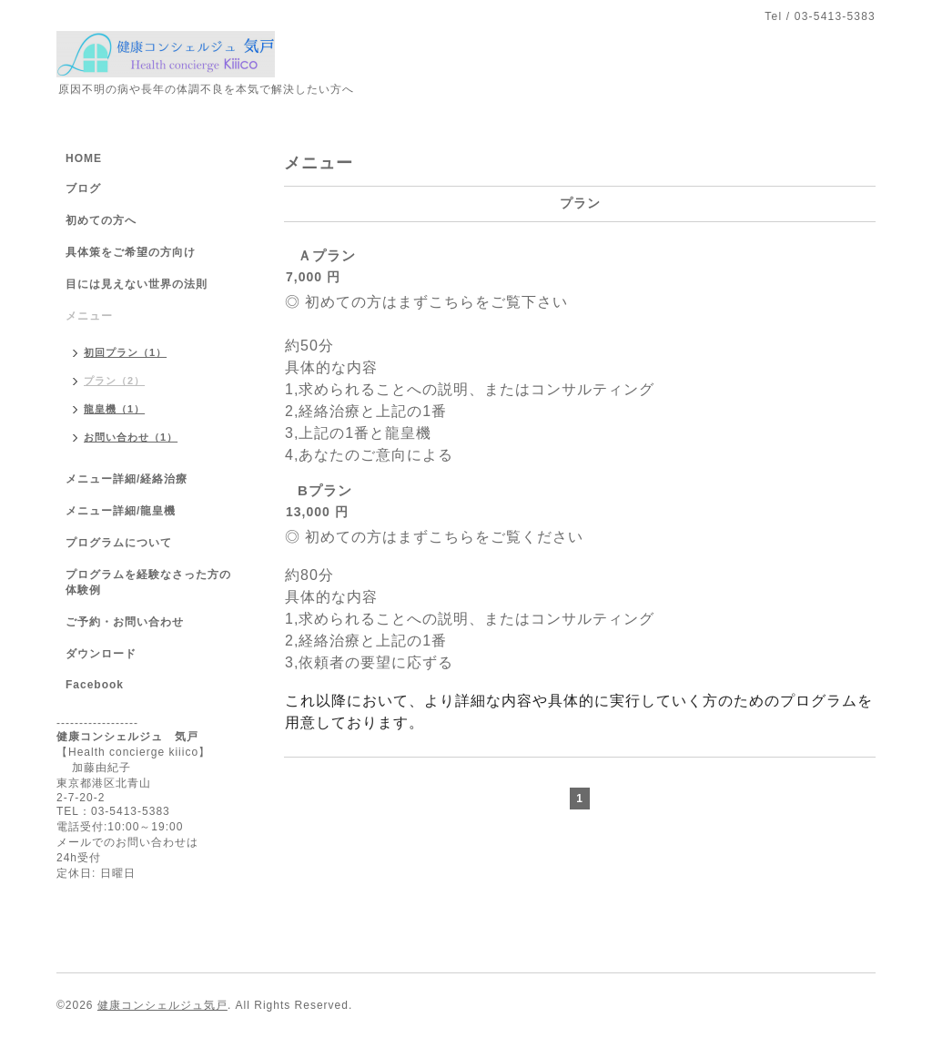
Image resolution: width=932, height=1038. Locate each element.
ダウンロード (101, 653)
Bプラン (325, 490)
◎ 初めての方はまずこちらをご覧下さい (426, 302)
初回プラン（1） (125, 352)
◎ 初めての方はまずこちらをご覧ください (434, 536)
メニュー (89, 316)
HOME (84, 158)
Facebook (95, 684)
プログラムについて (119, 542)
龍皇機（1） (114, 408)
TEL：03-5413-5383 (113, 811)
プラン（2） (114, 380)
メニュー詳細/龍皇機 (121, 510)
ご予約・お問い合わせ (125, 622)
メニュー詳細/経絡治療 (126, 479)
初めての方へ (101, 220)
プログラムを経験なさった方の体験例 (148, 582)
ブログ (83, 188)
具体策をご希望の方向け (131, 252)
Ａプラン (327, 255)
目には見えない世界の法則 (137, 284)
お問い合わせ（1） (130, 437)
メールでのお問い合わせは (127, 842)
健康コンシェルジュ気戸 (162, 1005)
